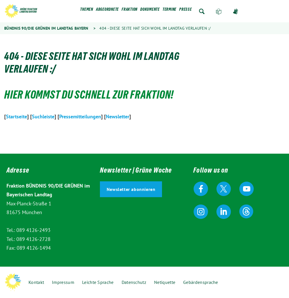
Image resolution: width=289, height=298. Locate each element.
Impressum (63, 282)
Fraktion (129, 10)
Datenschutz (134, 282)
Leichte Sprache (218, 11)
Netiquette (164, 282)
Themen (86, 10)
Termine (169, 10)
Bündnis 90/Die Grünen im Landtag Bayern (46, 28)
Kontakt (36, 282)
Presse (185, 10)
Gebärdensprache (235, 11)
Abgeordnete (107, 10)
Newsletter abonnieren (131, 189)
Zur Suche (201, 11)
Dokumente (150, 10)
